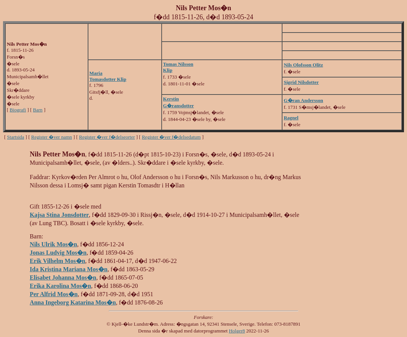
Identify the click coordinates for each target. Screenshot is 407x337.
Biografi (18, 110)
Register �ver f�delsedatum (171, 137)
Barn (37, 110)
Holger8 (237, 331)
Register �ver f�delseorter (107, 137)
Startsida (16, 137)
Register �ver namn (51, 137)
